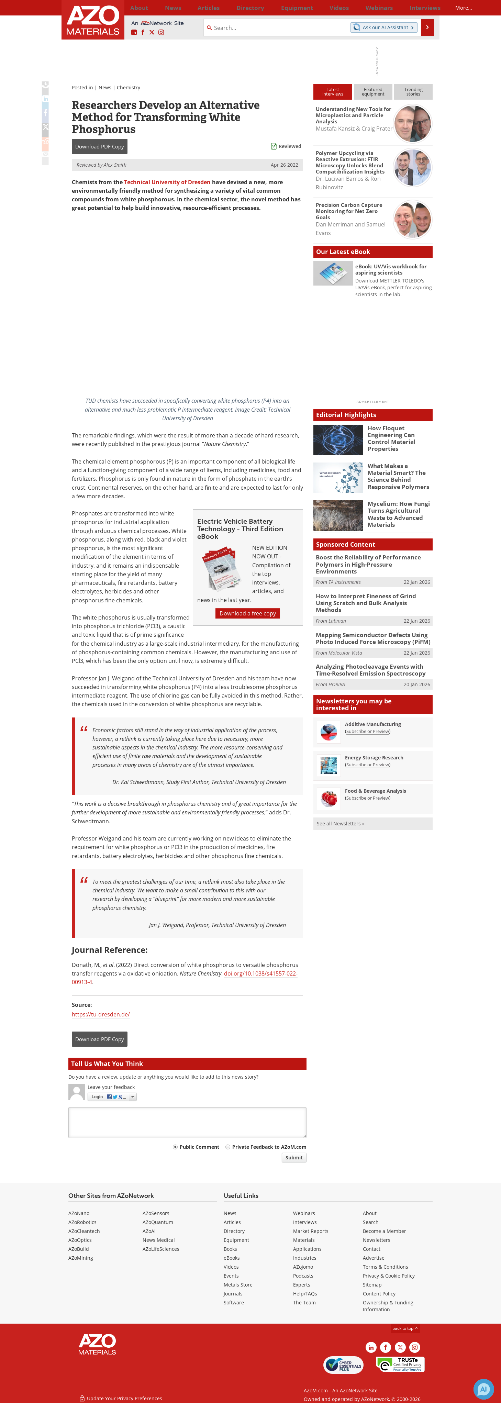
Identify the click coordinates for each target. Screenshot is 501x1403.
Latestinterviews (332, 91)
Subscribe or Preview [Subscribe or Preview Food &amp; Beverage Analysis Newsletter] (367, 778)
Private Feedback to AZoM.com (269, 1147)
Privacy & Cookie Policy (389, 1275)
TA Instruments (345, 573)
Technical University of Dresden (167, 182)
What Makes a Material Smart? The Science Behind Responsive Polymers (398, 475)
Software (234, 1302)
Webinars (304, 1213)
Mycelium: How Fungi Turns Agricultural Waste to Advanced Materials (400, 509)
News (105, 87)
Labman (337, 604)
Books (230, 1249)
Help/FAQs (305, 1293)
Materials (304, 1240)
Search (371, 1222)
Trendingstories (413, 91)
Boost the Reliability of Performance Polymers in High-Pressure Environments (368, 560)
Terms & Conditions (385, 1266)
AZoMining (80, 1258)
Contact (371, 1249)
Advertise (374, 1258)
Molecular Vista (345, 634)
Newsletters (376, 1240)
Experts (301, 1284)
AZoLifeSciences (161, 1249)
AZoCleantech (84, 1231)
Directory (232, 7)
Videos (231, 1266)
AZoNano (78, 1213)
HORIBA (337, 664)
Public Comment (199, 1147)
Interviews (305, 1222)
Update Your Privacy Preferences (120, 1394)
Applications (307, 1249)
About (370, 1213)
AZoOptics (80, 1240)
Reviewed (290, 146)
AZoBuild (78, 1249)
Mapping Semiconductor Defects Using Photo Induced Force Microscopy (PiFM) (374, 620)
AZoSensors (156, 1213)
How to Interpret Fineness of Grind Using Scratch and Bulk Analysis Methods (369, 590)
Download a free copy (248, 613)
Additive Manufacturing (373, 704)
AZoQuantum (158, 1222)
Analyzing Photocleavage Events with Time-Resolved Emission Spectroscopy (372, 651)
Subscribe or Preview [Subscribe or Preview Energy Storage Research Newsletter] (367, 745)
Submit (294, 1157)
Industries (304, 1258)
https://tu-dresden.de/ (101, 1014)
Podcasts (303, 1275)
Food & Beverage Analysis (375, 771)
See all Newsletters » (341, 803)
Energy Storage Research (374, 737)
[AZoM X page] (152, 32)
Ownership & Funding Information (388, 1306)
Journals (233, 1293)
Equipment (236, 1240)
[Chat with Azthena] (484, 1389)
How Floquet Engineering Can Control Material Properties (400, 434)
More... (423, 7)
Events (231, 1275)
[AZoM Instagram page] (161, 32)
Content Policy (379, 1293)
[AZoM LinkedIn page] (134, 32)
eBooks (232, 1258)
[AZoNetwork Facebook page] (143, 32)
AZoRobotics (82, 1222)
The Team (304, 1302)
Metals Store (238, 1284)
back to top (405, 1328)
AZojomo (303, 1266)
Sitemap (372, 1284)
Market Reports (311, 1231)
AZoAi (149, 1231)
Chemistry (128, 87)
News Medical (159, 1240)
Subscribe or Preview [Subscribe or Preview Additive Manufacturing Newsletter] (367, 711)
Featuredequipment (373, 91)
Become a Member (384, 1231)
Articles (232, 1222)
